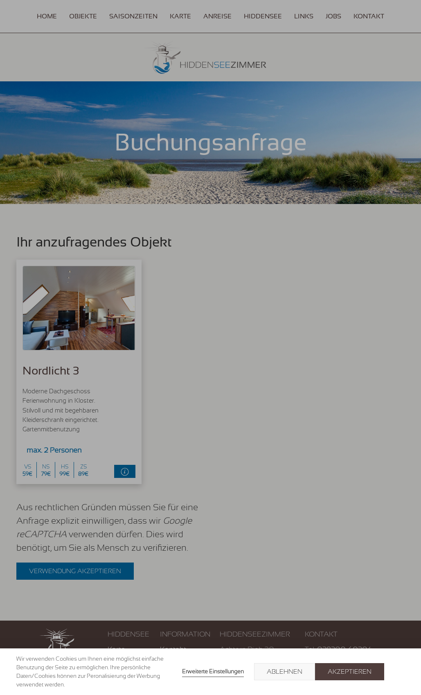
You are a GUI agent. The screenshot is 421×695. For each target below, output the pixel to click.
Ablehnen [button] (284, 671)
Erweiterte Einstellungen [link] (213, 671)
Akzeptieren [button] (349, 671)
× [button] (397, 672)
